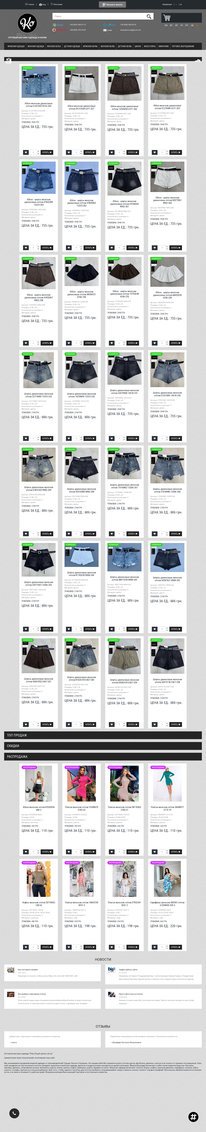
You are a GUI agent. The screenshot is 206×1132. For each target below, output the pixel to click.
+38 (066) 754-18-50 (78, 30)
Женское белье (54, 46)
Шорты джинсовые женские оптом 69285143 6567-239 (124, 681)
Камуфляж (164, 46)
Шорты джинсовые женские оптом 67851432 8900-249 (38, 488)
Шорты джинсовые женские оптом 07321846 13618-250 (167, 394)
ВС (197, 25)
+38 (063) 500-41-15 (78, 25)
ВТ (171, 25)
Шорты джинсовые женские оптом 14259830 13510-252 (81, 395)
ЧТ (181, 25)
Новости (103, 960)
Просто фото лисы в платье (131, 994)
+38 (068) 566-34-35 (128, 25)
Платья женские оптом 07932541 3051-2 (124, 904)
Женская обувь (108, 46)
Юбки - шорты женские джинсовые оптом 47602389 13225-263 (38, 202)
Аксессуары (150, 46)
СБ (192, 25)
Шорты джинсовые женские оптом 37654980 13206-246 (167, 490)
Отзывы (103, 1026)
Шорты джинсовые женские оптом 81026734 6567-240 (81, 678)
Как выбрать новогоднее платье (32, 994)
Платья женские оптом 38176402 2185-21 (124, 808)
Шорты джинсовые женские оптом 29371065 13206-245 (38, 583)
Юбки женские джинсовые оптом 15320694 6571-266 (124, 107)
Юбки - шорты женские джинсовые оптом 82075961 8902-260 (167, 200)
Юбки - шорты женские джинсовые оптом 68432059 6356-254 (167, 295)
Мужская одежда (16, 46)
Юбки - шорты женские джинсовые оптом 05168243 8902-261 (124, 204)
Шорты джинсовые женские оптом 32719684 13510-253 (38, 395)
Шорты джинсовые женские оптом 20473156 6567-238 (167, 681)
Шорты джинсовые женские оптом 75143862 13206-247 (124, 486)
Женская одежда (36, 46)
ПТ (186, 25)
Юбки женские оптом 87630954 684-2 (39, 808)
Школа (138, 46)
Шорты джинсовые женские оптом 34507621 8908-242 (167, 579)
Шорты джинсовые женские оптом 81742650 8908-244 (81, 574)
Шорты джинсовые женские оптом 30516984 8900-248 (81, 490)
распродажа (17, 757)
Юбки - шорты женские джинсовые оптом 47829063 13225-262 (81, 203)
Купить (46, 152)
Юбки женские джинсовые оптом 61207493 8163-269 (39, 105)
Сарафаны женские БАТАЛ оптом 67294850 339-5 (167, 904)
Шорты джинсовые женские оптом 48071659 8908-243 (124, 578)
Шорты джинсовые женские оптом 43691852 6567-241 (38, 680)
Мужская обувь (90, 46)
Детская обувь (125, 46)
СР (176, 25)
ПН (166, 25)
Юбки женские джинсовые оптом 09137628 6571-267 (81, 107)
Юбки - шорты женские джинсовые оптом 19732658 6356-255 (124, 294)
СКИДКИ (13, 746)
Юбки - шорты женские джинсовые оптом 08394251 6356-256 (81, 294)
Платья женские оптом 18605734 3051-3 (81, 904)
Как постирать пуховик (28, 970)
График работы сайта (128, 970)
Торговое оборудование (183, 46)
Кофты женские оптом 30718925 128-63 (38, 904)
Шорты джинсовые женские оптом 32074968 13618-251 (124, 391)
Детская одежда (72, 46)
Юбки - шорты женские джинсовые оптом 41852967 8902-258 (38, 297)
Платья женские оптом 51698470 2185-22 (81, 808)
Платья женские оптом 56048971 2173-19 (167, 808)
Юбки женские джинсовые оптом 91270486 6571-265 (167, 107)
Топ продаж (17, 735)
